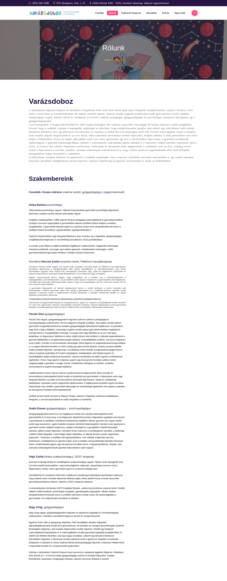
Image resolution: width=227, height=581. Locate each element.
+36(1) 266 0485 (40, 3)
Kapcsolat (179, 13)
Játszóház (151, 13)
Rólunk (112, 13)
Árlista (165, 13)
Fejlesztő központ (131, 13)
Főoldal (99, 13)
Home (107, 60)
